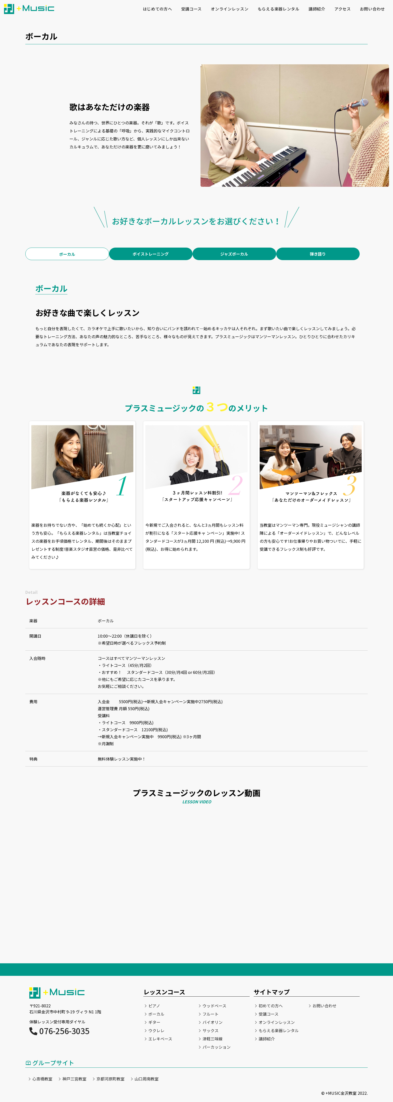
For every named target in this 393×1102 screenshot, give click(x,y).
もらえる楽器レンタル (278, 9)
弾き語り (318, 254)
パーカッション (217, 1047)
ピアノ (154, 1006)
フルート (211, 1014)
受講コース (190, 9)
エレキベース (160, 1039)
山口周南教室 (147, 1079)
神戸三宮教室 (74, 1079)
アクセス (342, 9)
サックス (211, 1030)
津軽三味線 (213, 1039)
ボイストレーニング (151, 254)
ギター (154, 1022)
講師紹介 (316, 9)
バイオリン (213, 1022)
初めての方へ (271, 1006)
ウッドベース (214, 1006)
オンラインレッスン (229, 9)
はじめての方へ (156, 9)
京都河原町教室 (110, 1079)
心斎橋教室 (42, 1079)
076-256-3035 (59, 1030)
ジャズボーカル (234, 254)
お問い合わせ (372, 9)
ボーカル (67, 254)
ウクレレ (156, 1030)
